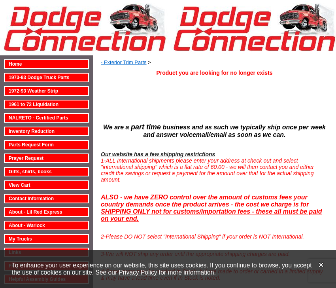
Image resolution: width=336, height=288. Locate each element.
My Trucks (20, 239)
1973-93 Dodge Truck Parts (39, 77)
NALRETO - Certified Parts (38, 118)
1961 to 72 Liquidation (34, 104)
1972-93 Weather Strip (33, 91)
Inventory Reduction (32, 131)
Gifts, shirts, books (30, 171)
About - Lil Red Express (35, 212)
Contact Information (31, 198)
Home (15, 64)
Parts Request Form (31, 145)
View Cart (19, 185)
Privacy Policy (138, 272)
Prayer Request (26, 158)
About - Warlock (27, 225)
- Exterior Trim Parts (124, 62)
